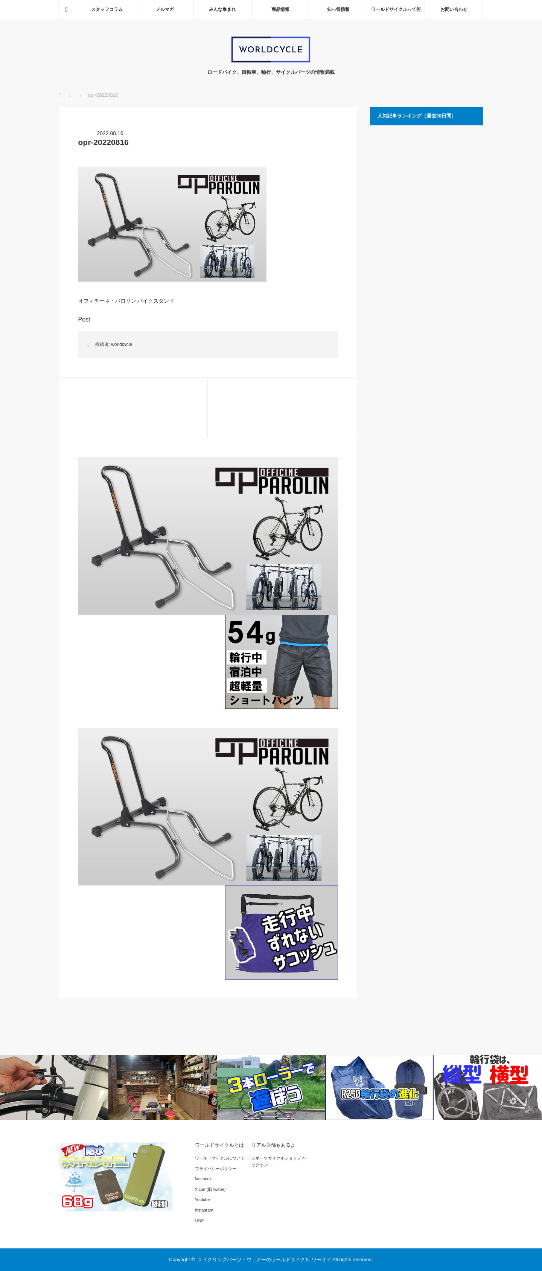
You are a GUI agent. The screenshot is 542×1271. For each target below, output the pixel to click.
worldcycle (121, 344)
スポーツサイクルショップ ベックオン (278, 1161)
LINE (199, 1220)
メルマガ (165, 9)
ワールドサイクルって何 (396, 9)
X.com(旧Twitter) (210, 1189)
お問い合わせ (453, 9)
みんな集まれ (222, 9)
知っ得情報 (338, 9)
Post (84, 319)
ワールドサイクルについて (220, 1158)
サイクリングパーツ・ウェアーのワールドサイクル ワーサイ (264, 1259)
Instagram (204, 1210)
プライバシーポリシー (215, 1168)
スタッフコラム (107, 9)
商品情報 (280, 9)
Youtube (202, 1199)
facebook (203, 1179)
